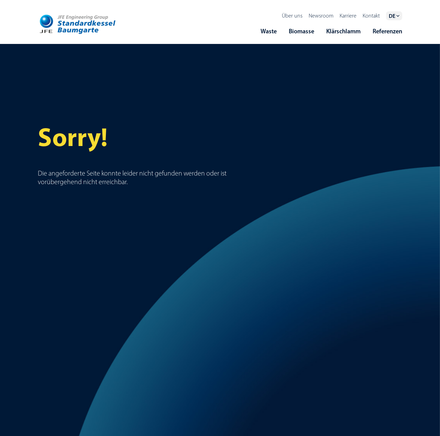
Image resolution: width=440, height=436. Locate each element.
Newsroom (321, 15)
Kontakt (371, 15)
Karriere (348, 15)
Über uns (292, 15)
